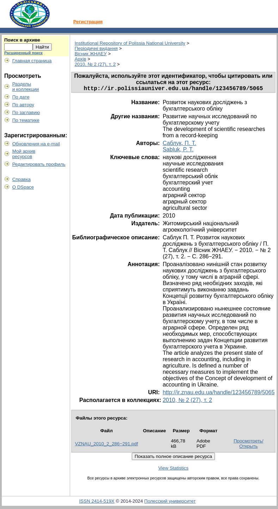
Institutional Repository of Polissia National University (130, 43)
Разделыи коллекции (25, 86)
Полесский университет (170, 502)
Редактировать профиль (39, 164)
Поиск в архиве (22, 40)
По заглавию (26, 112)
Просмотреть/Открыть (249, 445)
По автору (23, 104)
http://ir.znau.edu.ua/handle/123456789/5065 (219, 394)
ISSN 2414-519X (97, 502)
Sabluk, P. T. (178, 151)
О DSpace (23, 187)
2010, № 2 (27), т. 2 (95, 64)
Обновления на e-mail (36, 143)
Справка (21, 179)
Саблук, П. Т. (179, 144)
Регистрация (88, 21)
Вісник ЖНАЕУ (91, 53)
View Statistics (173, 469)
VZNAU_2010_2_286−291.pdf (106, 445)
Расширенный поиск (23, 53)
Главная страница (32, 60)
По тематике (25, 120)
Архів (80, 59)
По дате (21, 97)
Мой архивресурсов (24, 154)
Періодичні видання (96, 48)
